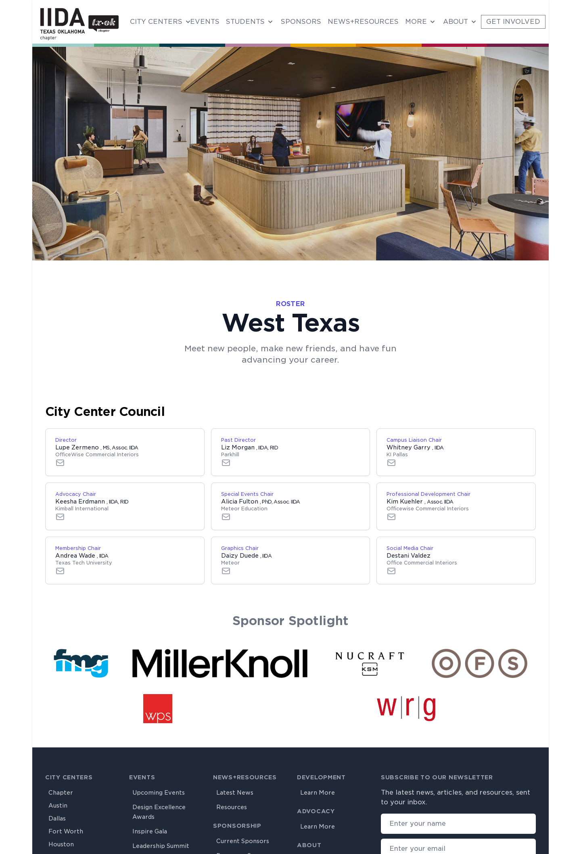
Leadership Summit (160, 846)
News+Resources (363, 21)
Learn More (317, 792)
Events (204, 21)
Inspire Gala (149, 831)
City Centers (156, 21)
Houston (61, 844)
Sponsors (301, 21)
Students (245, 21)
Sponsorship (237, 826)
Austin (57, 805)
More (416, 21)
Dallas (57, 818)
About (455, 21)
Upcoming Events (158, 792)
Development (321, 777)
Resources (231, 807)
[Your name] (458, 824)
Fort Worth (65, 831)
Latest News (234, 792)
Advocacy (316, 811)
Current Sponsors (242, 841)
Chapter (60, 792)
